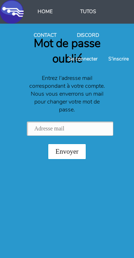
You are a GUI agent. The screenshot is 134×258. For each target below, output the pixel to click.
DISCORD (88, 35)
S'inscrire (118, 59)
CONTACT (45, 35)
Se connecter (83, 59)
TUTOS (88, 11)
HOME (45, 11)
